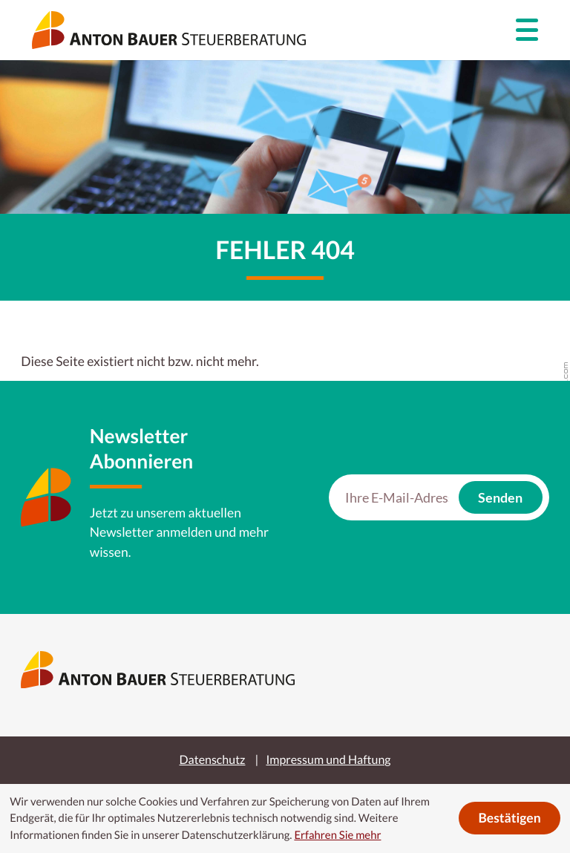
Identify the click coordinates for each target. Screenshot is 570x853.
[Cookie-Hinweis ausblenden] (509, 818)
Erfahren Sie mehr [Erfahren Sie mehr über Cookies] (337, 835)
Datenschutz (213, 760)
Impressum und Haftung (328, 760)
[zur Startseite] (169, 30)
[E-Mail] (397, 497)
